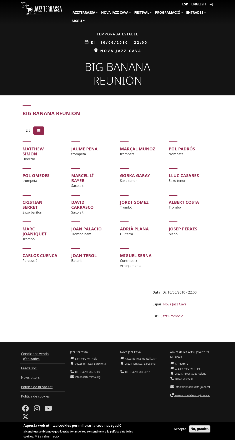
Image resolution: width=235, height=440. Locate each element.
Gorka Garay (135, 175)
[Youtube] (48, 409)
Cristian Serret (32, 204)
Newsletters (30, 377)
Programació (167, 12)
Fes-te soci (29, 368)
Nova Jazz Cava (114, 12)
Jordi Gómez (134, 202)
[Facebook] (25, 409)
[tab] (27, 130)
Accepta (180, 429)
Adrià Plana (134, 229)
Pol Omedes (35, 175)
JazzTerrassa (83, 12)
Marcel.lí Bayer (82, 178)
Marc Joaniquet (34, 231)
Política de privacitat (36, 387)
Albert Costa (184, 202)
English (198, 4)
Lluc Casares (184, 175)
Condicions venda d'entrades (35, 356)
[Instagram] (37, 409)
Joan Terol (84, 255)
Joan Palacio (86, 229)
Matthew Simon (33, 151)
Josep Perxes (183, 229)
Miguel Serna (136, 255)
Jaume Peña (84, 149)
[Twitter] (25, 418)
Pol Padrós (182, 149)
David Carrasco (82, 204)
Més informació (47, 436)
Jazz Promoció (172, 316)
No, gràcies (200, 429)
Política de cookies (35, 396)
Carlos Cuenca (39, 255)
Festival (141, 12)
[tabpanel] (117, 204)
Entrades (194, 12)
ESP (185, 4)
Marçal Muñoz (137, 149)
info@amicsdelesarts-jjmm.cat (192, 387)
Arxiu (76, 21)
